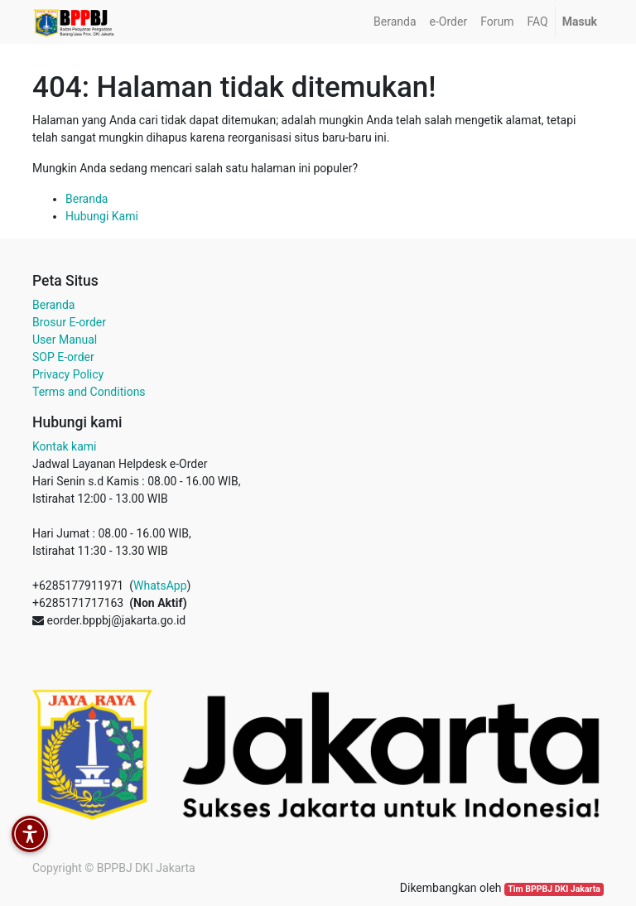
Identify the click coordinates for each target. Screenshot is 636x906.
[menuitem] (394, 22)
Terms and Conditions (89, 391)
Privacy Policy (68, 374)
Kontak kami (64, 446)
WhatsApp (159, 585)
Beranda (86, 198)
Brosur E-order (69, 322)
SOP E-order (63, 357)
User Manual (64, 339)
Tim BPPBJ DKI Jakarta (554, 889)
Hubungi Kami (101, 216)
